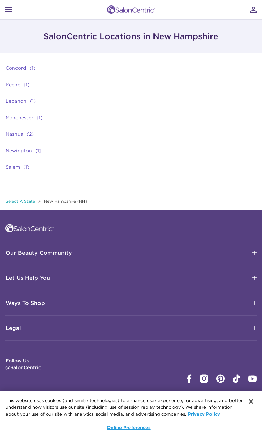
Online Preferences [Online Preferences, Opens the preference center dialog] (128, 427)
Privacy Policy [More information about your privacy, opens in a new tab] (204, 414)
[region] (131, 415)
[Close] (251, 401)
